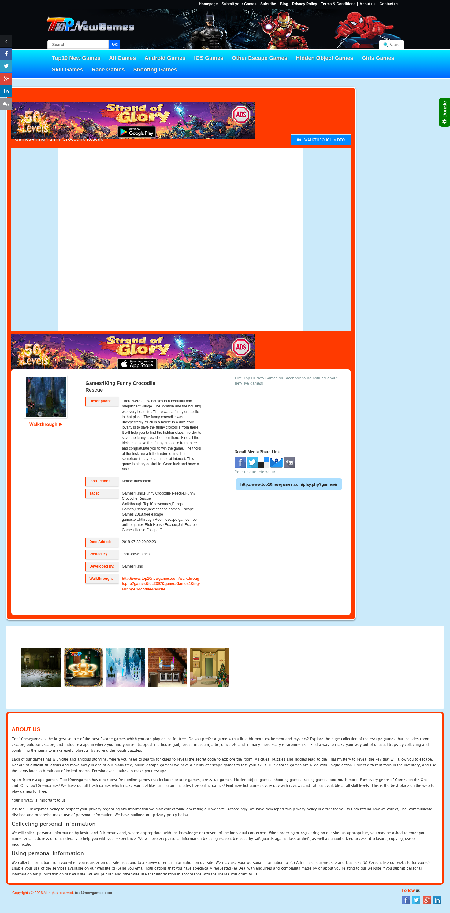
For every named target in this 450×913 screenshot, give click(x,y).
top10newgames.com (93, 893)
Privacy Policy (304, 4)
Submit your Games (239, 4)
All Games (122, 58)
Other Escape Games (259, 58)
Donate (445, 112)
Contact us (388, 4)
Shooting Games (155, 70)
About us (367, 4)
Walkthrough (45, 424)
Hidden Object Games (324, 58)
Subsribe (268, 4)
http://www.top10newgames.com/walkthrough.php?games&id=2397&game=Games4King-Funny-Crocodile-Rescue (161, 583)
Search (395, 44)
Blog (284, 4)
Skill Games (67, 70)
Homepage (208, 4)
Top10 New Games (76, 58)
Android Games (164, 58)
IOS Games (208, 58)
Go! (115, 44)
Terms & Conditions (338, 4)
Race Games (108, 70)
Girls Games (378, 58)
